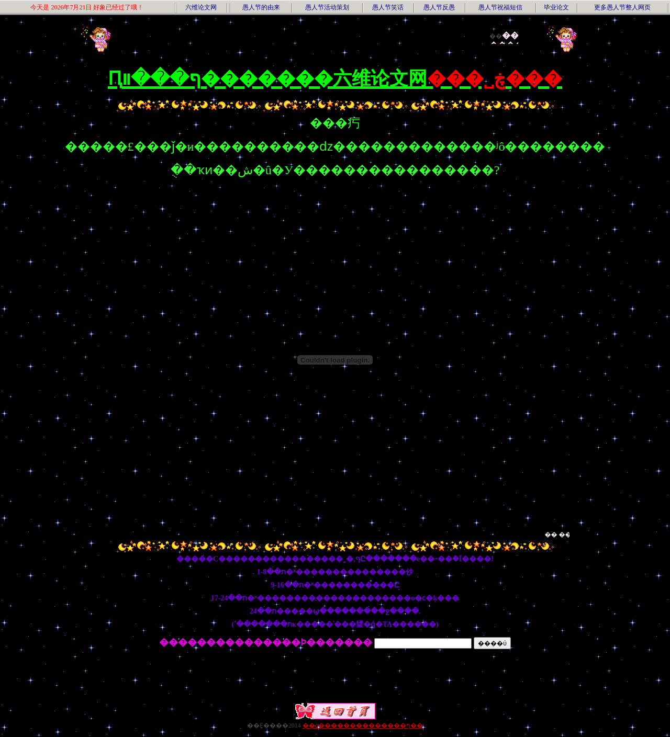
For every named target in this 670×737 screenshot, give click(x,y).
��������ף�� (389, 725)
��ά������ (329, 725)
